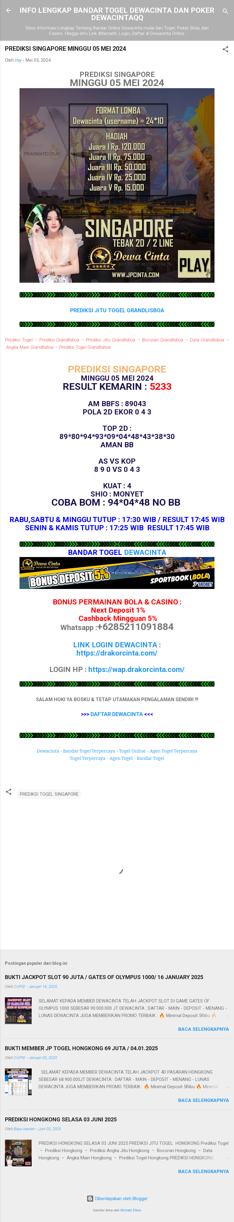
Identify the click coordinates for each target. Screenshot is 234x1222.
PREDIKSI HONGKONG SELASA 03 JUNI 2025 (61, 1119)
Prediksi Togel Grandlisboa (85, 347)
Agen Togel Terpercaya (173, 751)
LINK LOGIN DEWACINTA (115, 645)
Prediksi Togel (19, 340)
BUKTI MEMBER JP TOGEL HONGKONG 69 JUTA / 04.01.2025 (81, 1048)
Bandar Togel (150, 758)
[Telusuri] (225, 12)
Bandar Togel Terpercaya (89, 751)
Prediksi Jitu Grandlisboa (110, 340)
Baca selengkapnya (203, 1029)
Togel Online (132, 751)
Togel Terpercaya (87, 758)
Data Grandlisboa (207, 340)
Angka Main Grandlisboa (30, 347)
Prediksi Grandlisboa (59, 340)
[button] (225, 50)
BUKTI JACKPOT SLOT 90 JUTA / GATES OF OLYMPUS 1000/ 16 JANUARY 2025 (104, 977)
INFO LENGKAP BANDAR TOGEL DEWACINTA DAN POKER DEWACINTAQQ (117, 14)
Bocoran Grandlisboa (162, 340)
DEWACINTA (145, 552)
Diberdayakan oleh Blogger (117, 1198)
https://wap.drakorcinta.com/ (136, 669)
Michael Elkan (130, 1210)
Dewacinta (48, 751)
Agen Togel (121, 758)
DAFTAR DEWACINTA (116, 714)
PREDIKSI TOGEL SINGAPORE (49, 794)
